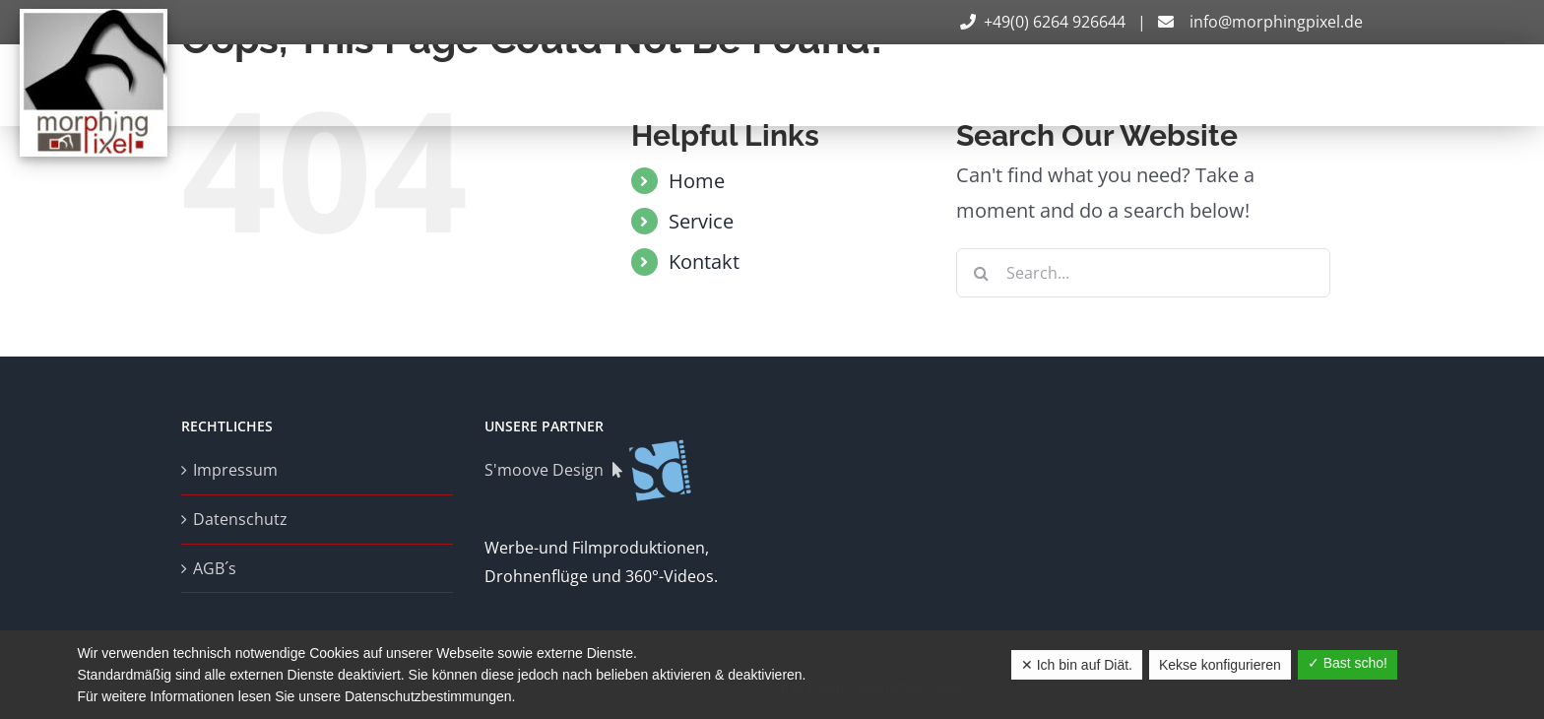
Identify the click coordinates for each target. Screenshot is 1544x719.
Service (701, 221)
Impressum (235, 470)
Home (697, 180)
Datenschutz (240, 519)
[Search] (980, 272)
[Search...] (1143, 272)
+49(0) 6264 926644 (1044, 22)
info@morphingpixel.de (1258, 22)
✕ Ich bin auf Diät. (1076, 665)
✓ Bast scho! (1347, 663)
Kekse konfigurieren (1220, 665)
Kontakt (704, 261)
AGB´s (214, 568)
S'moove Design (589, 470)
